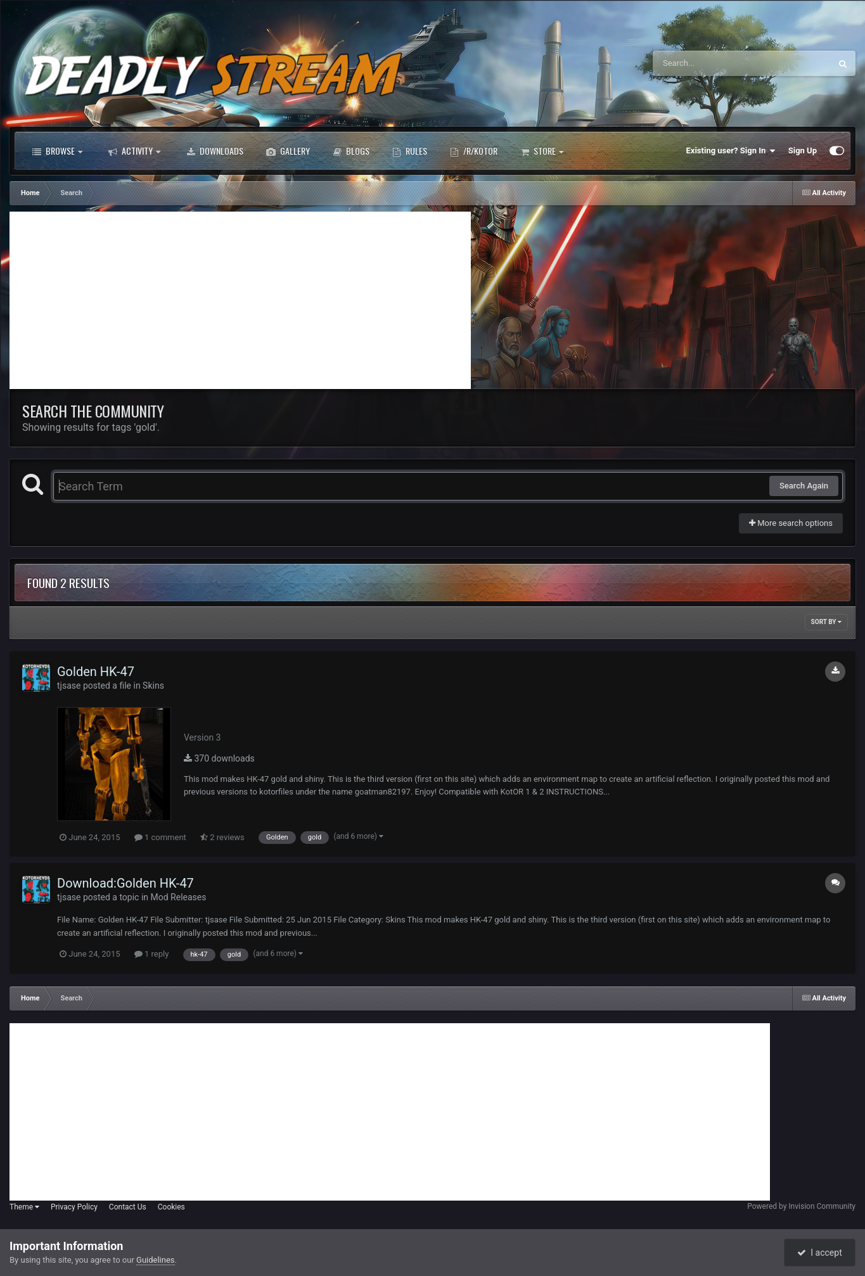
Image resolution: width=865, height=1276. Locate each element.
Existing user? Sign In (731, 151)
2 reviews (222, 837)
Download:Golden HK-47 (125, 883)
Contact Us (127, 1207)
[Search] (710, 63)
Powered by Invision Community (801, 1206)
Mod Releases (179, 897)
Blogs (351, 151)
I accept (819, 1252)
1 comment (160, 837)
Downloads (215, 151)
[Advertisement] (240, 300)
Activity (134, 151)
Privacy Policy (74, 1207)
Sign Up (802, 150)
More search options (791, 523)
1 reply (151, 954)
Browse (57, 151)
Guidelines (155, 1260)
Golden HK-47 (95, 671)
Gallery (288, 151)
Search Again (803, 485)
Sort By (826, 621)
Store (542, 151)
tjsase (68, 685)
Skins (153, 685)
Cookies (171, 1207)
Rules (410, 151)
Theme (24, 1207)
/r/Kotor (474, 151)
